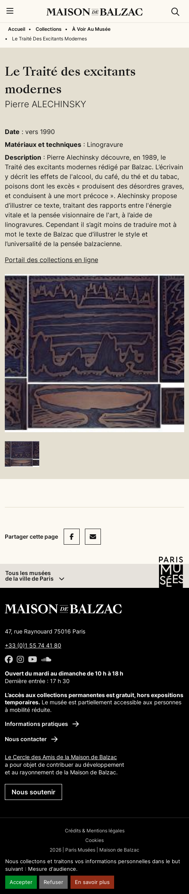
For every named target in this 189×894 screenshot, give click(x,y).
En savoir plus (92, 882)
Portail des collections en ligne (51, 260)
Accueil (16, 29)
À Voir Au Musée (91, 29)
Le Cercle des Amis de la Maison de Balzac (61, 757)
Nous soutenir (33, 792)
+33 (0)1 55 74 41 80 (33, 645)
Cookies (94, 840)
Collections (49, 29)
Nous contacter (31, 739)
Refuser (53, 882)
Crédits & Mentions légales (95, 831)
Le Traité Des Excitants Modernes (49, 39)
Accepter (21, 882)
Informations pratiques (42, 723)
